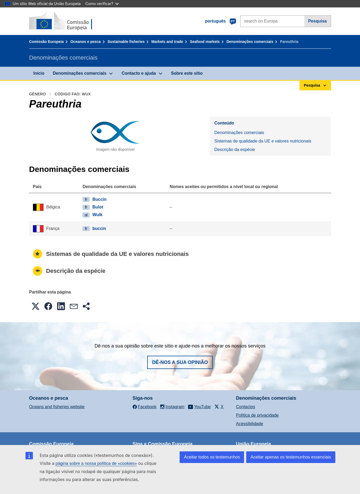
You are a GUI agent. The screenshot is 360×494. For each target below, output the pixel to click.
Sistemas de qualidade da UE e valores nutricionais (262, 141)
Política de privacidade (257, 415)
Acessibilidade (249, 423)
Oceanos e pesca (85, 41)
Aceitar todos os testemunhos (212, 457)
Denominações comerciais (250, 41)
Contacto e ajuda (139, 73)
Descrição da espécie (234, 149)
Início (39, 73)
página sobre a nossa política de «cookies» (96, 463)
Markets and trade (167, 41)
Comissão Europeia (46, 41)
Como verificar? (102, 3)
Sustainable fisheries (126, 41)
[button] (35, 306)
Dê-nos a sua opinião (180, 362)
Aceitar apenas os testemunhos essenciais (290, 457)
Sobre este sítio (187, 73)
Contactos (245, 406)
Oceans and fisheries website (57, 406)
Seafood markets (205, 41)
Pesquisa (317, 21)
